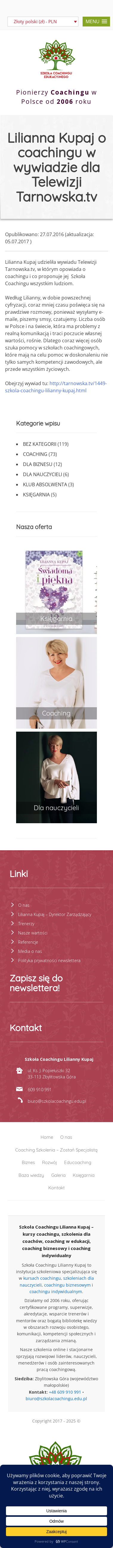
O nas (24, 905)
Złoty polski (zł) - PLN (35, 21)
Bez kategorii (39, 444)
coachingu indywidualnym (56, 1291)
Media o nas (30, 951)
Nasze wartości (32, 933)
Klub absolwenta (45, 484)
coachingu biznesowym (67, 1285)
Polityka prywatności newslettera (49, 960)
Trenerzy (26, 923)
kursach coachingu (42, 1278)
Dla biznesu (37, 464)
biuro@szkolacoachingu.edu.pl (56, 1398)
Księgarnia (36, 494)
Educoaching (77, 1162)
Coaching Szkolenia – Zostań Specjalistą (56, 1150)
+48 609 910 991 (65, 1392)
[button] (96, 21)
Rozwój (49, 1162)
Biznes (28, 1162)
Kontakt (56, 1188)
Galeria (58, 1175)
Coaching (35, 454)
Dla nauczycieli (42, 474)
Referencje (28, 942)
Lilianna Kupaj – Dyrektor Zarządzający (54, 914)
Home (47, 1137)
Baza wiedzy (31, 1175)
